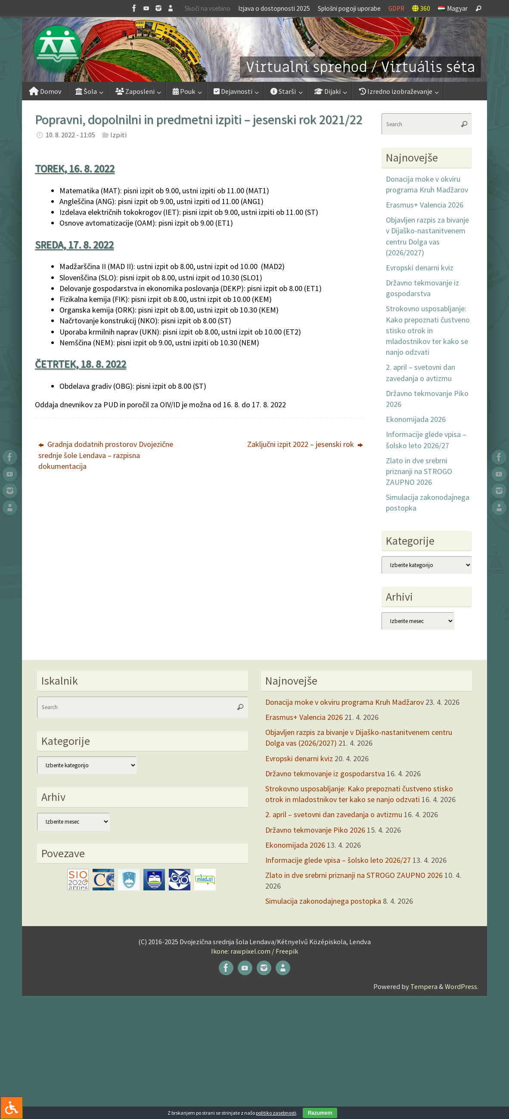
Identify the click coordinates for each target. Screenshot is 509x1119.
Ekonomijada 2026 (416, 419)
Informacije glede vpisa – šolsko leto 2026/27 (338, 860)
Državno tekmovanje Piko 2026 (315, 830)
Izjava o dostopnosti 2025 (274, 8)
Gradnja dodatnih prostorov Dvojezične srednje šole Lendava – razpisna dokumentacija (105, 455)
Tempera (424, 986)
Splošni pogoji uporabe (349, 8)
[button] (254, 49)
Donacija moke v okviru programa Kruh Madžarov (344, 702)
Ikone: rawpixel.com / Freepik (254, 951)
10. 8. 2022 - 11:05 (70, 134)
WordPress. (461, 986)
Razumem (320, 1113)
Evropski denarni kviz (419, 268)
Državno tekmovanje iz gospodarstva (325, 773)
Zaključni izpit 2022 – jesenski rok (305, 444)
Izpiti (118, 134)
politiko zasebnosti (276, 1113)
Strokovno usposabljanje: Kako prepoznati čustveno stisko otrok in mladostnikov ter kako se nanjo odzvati (428, 330)
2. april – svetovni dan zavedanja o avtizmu (333, 814)
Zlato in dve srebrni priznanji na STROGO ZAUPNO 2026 (419, 471)
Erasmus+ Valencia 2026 (424, 205)
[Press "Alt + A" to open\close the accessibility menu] (11, 1107)
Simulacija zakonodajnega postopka (323, 901)
